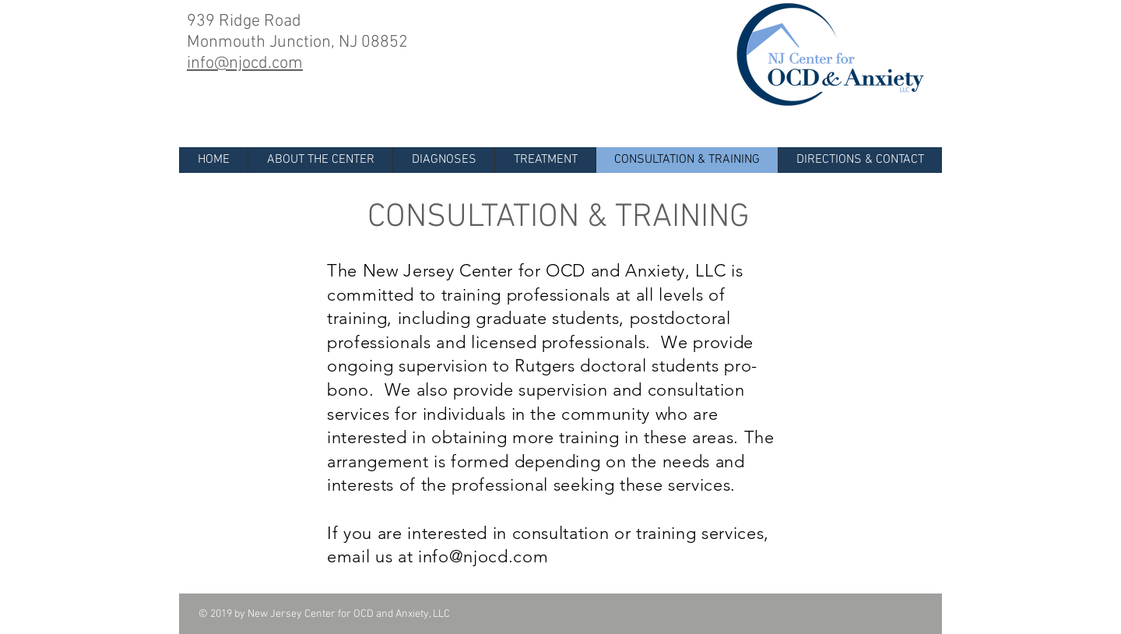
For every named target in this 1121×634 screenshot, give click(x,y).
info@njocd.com (483, 556)
